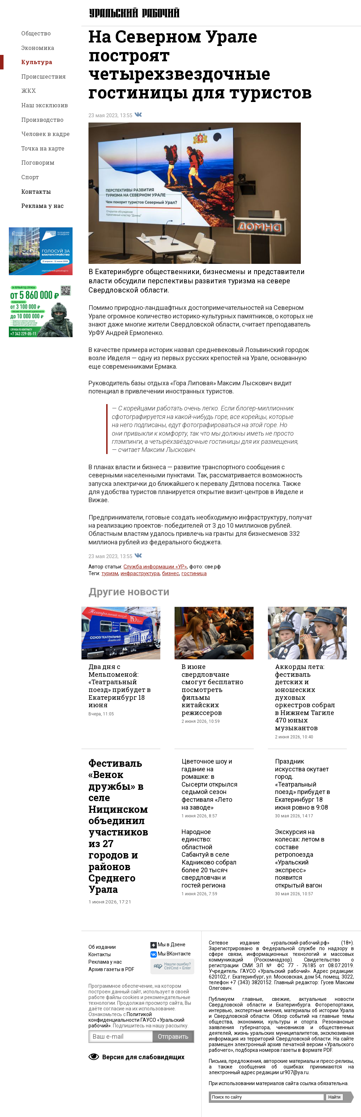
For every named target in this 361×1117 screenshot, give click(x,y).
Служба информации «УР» (155, 575)
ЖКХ (28, 90)
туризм (110, 582)
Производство (42, 119)
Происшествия (43, 76)
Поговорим (38, 162)
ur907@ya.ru (294, 1072)
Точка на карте (42, 148)
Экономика (37, 47)
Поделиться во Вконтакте (138, 123)
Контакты (36, 191)
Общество (36, 33)
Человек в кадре (45, 133)
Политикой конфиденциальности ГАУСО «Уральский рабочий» (136, 1019)
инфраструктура (140, 582)
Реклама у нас (42, 205)
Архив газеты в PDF (111, 969)
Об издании (102, 947)
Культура (36, 62)
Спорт (30, 177)
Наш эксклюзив (44, 105)
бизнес (170, 582)
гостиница (194, 582)
